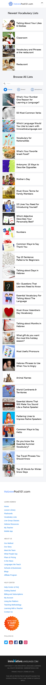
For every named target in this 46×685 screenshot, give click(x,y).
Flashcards (8, 513)
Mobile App (8, 531)
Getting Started (10, 591)
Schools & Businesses (12, 568)
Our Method (8, 543)
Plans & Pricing (10, 557)
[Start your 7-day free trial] (11, 623)
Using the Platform (11, 601)
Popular (10, 89)
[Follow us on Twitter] (6, 642)
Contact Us (8, 612)
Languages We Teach (12, 564)
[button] (42, 4)
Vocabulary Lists (10, 517)
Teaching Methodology (12, 605)
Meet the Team (9, 550)
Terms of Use (29, 671)
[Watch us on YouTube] (11, 642)
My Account (8, 598)
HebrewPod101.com (31, 668)
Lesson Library (9, 510)
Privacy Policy (17, 671)
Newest (23, 89)
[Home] (21, 6)
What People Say (10, 554)
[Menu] (4, 4)
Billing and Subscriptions (13, 594)
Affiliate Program (10, 575)
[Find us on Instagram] (26, 642)
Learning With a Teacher (13, 608)
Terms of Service (33, 678)
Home (6, 506)
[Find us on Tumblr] (21, 642)
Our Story (8, 547)
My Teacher (8, 528)
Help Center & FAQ (11, 587)
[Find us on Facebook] (16, 642)
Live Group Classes (11, 521)
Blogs (6, 571)
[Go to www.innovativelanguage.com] (23, 660)
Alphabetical (38, 89)
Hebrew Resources (11, 524)
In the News (8, 561)
